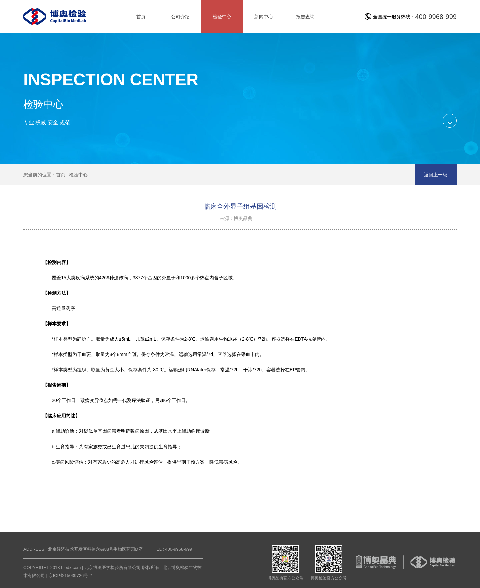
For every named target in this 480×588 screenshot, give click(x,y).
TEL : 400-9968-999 (173, 549)
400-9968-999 (436, 16)
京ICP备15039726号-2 (70, 575)
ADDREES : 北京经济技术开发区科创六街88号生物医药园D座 (83, 549)
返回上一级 (435, 174)
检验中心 (78, 174)
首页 (60, 174)
